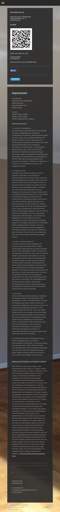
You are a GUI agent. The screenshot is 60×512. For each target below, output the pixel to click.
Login (49, 505)
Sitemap (25, 505)
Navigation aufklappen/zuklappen (30, 3)
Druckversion (14, 505)
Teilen (13, 70)
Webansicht (47, 507)
